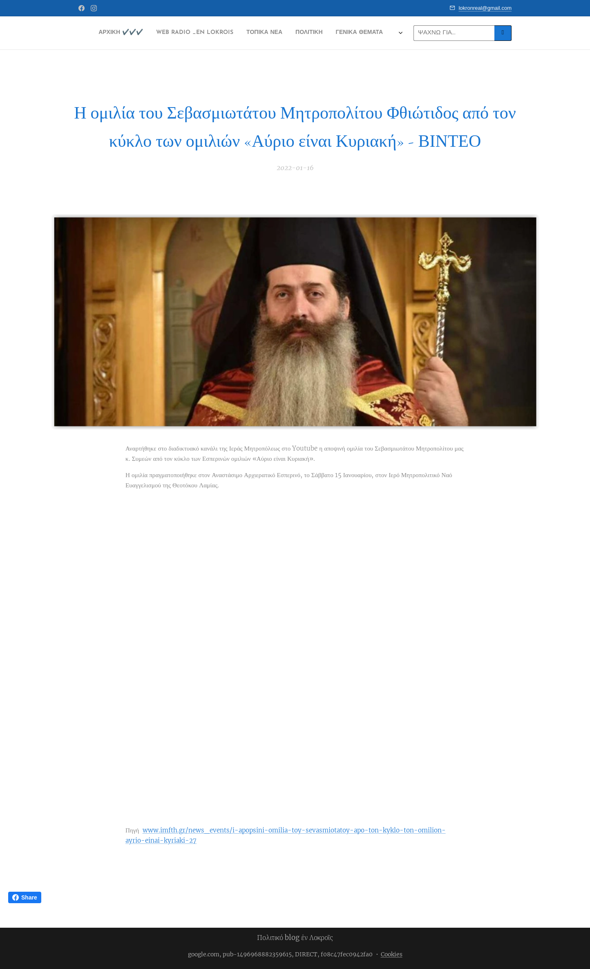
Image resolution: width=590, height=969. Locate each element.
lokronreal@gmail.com (485, 8)
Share (24, 897)
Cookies (391, 954)
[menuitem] (204, 33)
